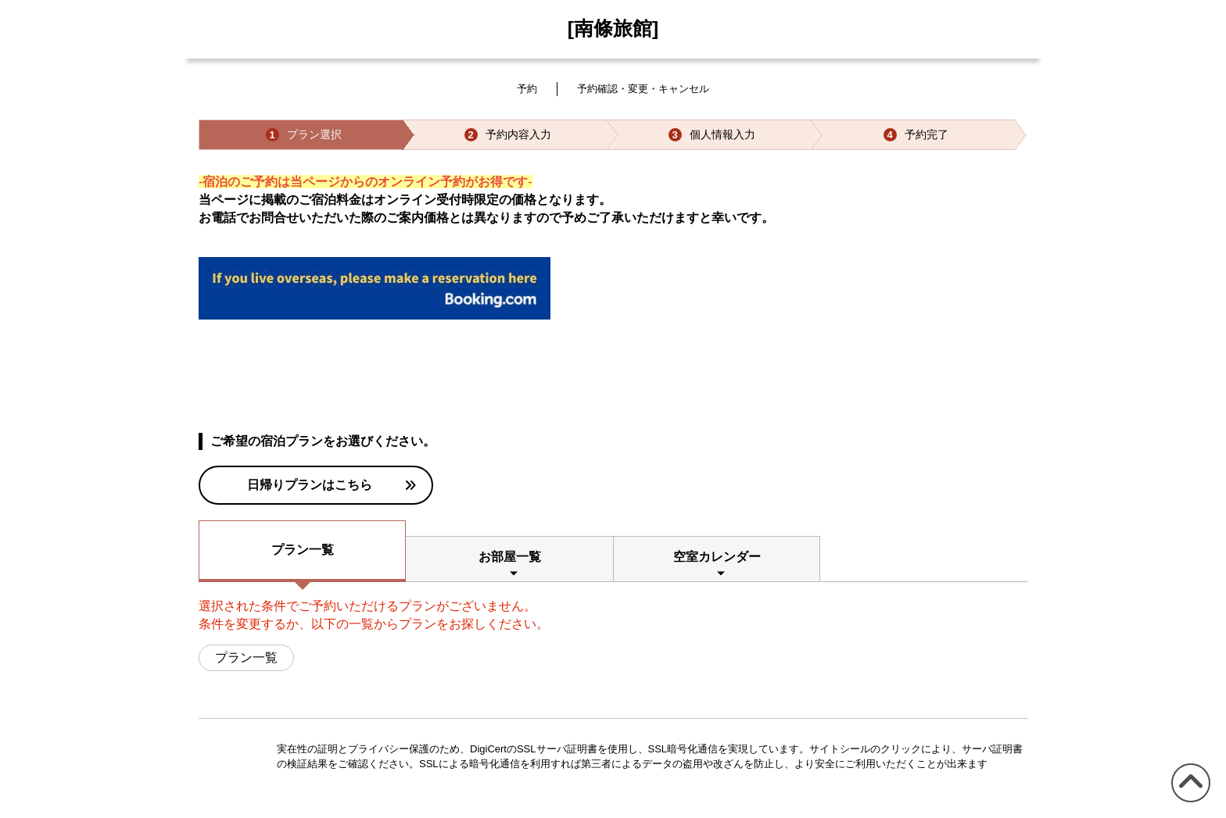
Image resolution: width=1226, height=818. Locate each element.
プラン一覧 (302, 549)
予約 (527, 89)
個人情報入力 (712, 134)
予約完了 (916, 134)
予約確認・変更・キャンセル (643, 89)
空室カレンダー (717, 556)
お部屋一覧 (510, 556)
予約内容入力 (507, 134)
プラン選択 (304, 134)
